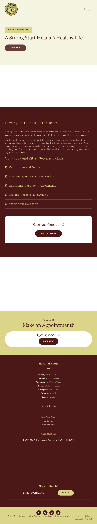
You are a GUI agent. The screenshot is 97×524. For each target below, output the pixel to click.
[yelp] (51, 512)
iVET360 (88, 519)
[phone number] (85, 9)
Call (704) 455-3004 (48, 234)
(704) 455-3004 (48, 335)
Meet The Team (48, 425)
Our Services (48, 421)
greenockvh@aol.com (47, 440)
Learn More (16, 50)
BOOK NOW (29, 440)
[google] (45, 512)
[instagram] (58, 512)
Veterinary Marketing (84, 516)
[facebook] (38, 512)
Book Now (48, 341)
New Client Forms (48, 417)
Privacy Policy (13, 516)
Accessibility (25, 516)
